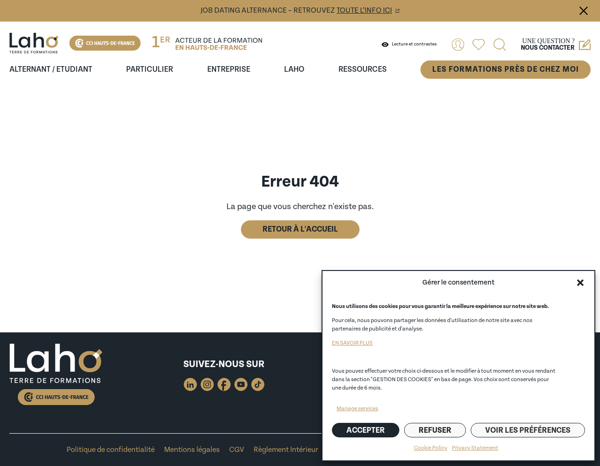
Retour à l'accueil (300, 229)
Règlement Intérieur (286, 449)
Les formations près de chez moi (505, 69)
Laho (294, 69)
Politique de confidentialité (111, 449)
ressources (362, 69)
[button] (580, 282)
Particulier (149, 69)
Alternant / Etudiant (50, 69)
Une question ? (556, 44)
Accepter (365, 430)
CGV (236, 449)
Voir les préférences (527, 430)
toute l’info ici (364, 10)
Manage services (357, 409)
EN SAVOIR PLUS (352, 343)
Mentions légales (192, 449)
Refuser (435, 430)
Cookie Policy (430, 448)
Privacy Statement (475, 448)
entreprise (228, 69)
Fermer (584, 11)
